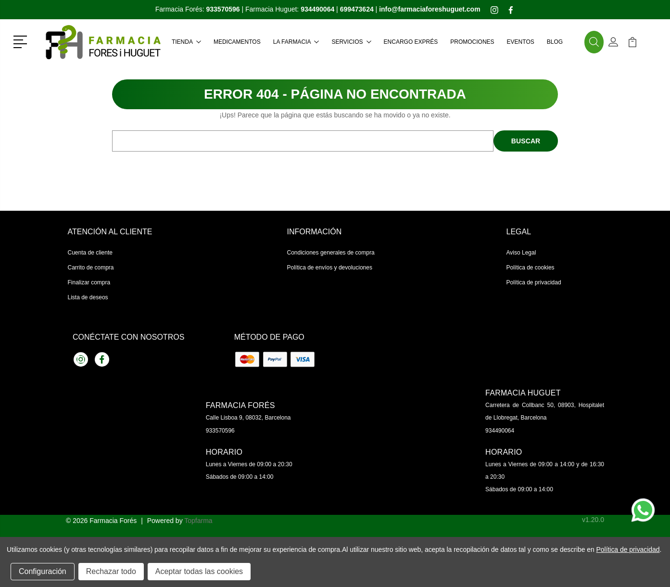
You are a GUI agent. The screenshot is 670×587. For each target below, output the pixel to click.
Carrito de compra (91, 267)
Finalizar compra (89, 282)
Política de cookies (530, 267)
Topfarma (198, 520)
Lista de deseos (88, 297)
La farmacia (296, 41)
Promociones (472, 41)
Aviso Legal (521, 252)
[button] (21, 41)
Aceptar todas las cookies (199, 571)
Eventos (520, 41)
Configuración (42, 571)
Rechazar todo (111, 571)
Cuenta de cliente (90, 252)
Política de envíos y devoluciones (329, 267)
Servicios (351, 41)
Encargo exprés (411, 41)
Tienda (186, 41)
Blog (555, 41)
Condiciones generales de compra (331, 252)
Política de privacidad (533, 282)
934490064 (499, 430)
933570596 (220, 430)
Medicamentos (237, 41)
